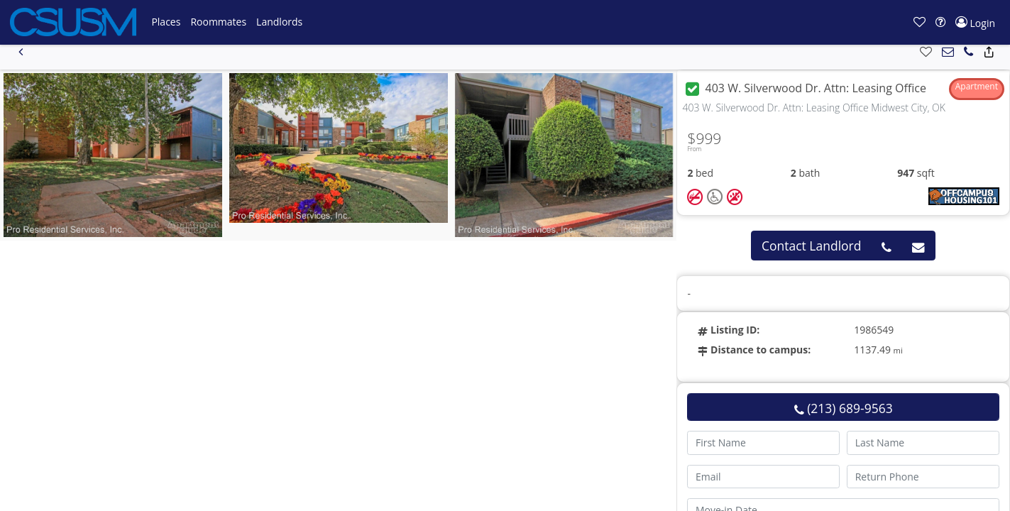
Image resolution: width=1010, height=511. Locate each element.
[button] (165, 22)
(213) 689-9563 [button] (843, 408)
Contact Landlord (812, 245)
